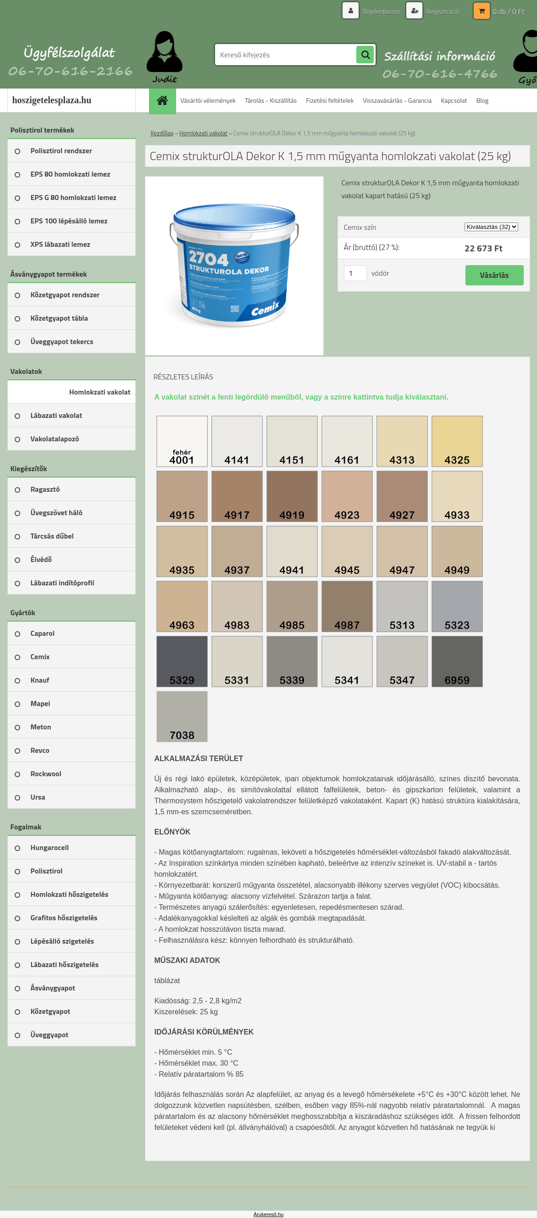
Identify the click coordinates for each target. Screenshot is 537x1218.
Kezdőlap (162, 133)
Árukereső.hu (268, 1214)
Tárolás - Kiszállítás (271, 100)
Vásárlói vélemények (208, 100)
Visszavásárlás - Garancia (397, 100)
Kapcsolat (454, 100)
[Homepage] (165, 100)
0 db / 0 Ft (508, 11)
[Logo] (70, 55)
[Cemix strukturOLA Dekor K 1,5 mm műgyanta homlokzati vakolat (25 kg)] (234, 180)
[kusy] (355, 273)
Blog (482, 100)
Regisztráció (442, 11)
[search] (365, 55)
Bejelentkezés (381, 11)
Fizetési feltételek (330, 100)
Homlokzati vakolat (203, 133)
